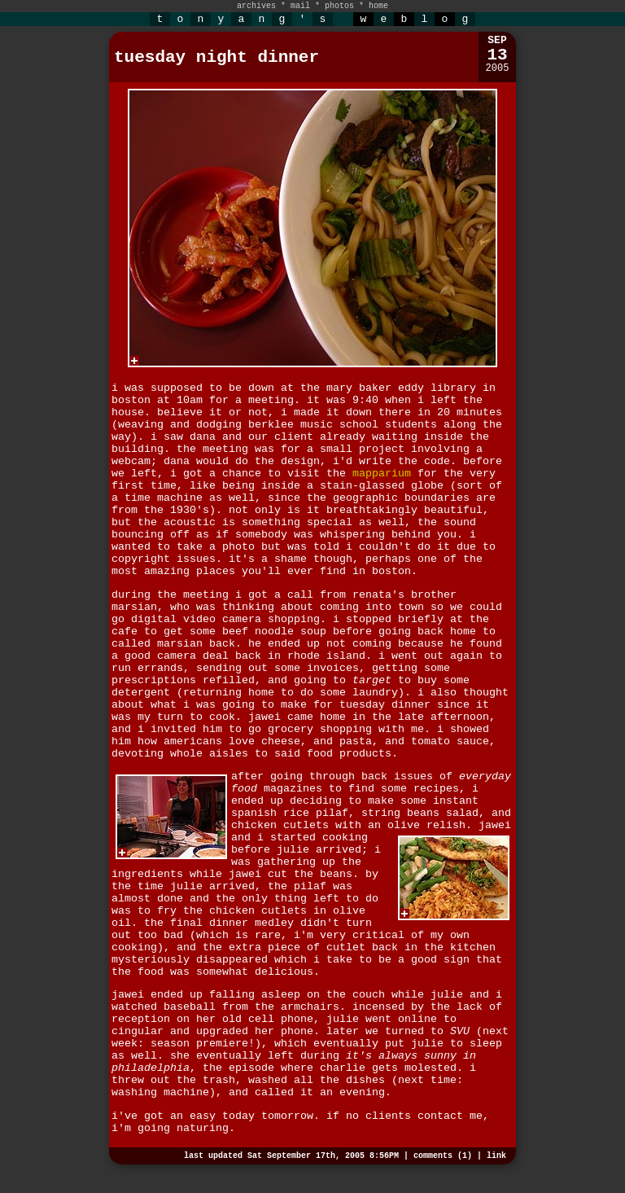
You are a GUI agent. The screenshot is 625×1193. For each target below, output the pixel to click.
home (378, 6)
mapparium (381, 473)
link (496, 1155)
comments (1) (442, 1155)
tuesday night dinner (216, 57)
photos (339, 6)
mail (300, 6)
